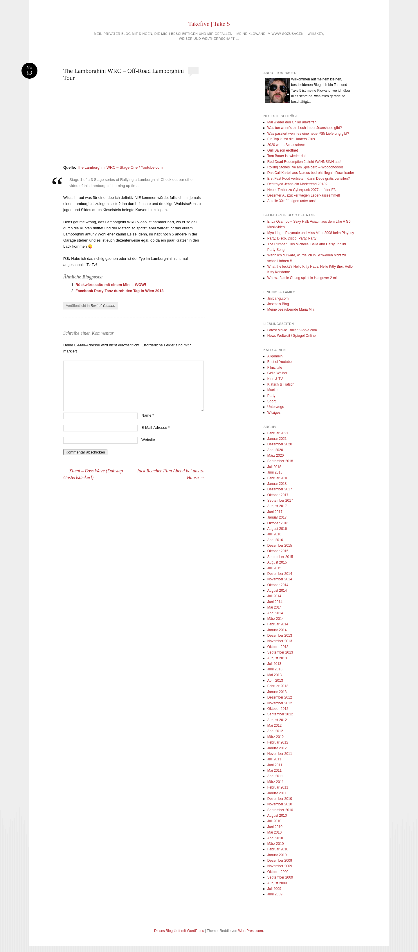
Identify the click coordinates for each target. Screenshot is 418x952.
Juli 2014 (274, 596)
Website (148, 440)
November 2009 (279, 866)
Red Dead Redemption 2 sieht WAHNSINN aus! (304, 162)
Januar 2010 (277, 855)
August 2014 (277, 591)
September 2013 (280, 652)
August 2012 (277, 720)
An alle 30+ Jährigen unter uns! (291, 201)
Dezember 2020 (279, 444)
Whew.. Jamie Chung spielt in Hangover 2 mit (302, 278)
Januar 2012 (277, 748)
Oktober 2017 (278, 495)
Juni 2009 (274, 894)
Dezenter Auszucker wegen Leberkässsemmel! (303, 195)
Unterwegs (275, 407)
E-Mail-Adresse (155, 427)
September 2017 (280, 501)
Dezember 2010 (279, 799)
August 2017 (277, 506)
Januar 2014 (277, 630)
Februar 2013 (277, 686)
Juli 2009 (274, 889)
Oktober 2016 (278, 523)
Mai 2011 (274, 771)
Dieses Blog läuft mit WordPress (179, 931)
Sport (271, 401)
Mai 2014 (274, 607)
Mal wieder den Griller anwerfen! (292, 122)
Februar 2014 (277, 624)
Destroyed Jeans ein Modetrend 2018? (297, 184)
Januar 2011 (277, 793)
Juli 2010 (274, 821)
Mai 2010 (274, 832)
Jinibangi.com (278, 298)
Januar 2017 (277, 517)
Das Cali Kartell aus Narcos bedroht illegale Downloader (310, 173)
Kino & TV (275, 379)
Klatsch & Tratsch (280, 384)
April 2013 (275, 681)
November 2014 (279, 579)
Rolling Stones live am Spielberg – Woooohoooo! (305, 167)
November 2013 (279, 641)
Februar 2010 (277, 849)
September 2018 (280, 461)
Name (147, 415)
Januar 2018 (277, 484)
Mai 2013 (274, 675)
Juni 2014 (274, 602)
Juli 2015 (274, 568)
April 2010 (275, 838)
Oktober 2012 (278, 709)
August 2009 (277, 883)
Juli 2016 (274, 534)
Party (271, 396)
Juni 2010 (274, 827)
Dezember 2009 (279, 861)
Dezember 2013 (279, 636)
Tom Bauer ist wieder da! (286, 156)
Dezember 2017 (279, 489)
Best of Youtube (103, 306)
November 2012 (279, 703)
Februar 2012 (277, 742)
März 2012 (275, 737)
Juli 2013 (274, 664)
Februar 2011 (277, 787)
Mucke (272, 390)
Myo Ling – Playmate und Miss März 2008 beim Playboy (310, 233)
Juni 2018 (274, 472)
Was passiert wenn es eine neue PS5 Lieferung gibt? (308, 134)
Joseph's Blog (278, 304)
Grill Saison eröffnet (282, 150)
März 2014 (275, 619)
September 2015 (280, 557)
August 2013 (277, 658)
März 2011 (275, 782)
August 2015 (277, 562)
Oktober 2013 (278, 647)
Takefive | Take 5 (209, 23)
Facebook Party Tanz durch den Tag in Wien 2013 (119, 291)
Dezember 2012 (279, 697)
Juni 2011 (274, 765)
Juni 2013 (274, 669)
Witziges (273, 413)
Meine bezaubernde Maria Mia (290, 309)
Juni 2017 (274, 512)
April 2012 (275, 731)
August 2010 (277, 816)
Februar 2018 (277, 478)
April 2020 (275, 450)
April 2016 (275, 540)
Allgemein (275, 356)
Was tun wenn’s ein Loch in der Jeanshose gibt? (304, 128)
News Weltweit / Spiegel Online (291, 336)
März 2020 (275, 455)
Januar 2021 (277, 439)
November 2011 (279, 754)
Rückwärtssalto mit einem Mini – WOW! (110, 284)
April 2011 (275, 776)
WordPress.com (250, 931)
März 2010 (275, 844)
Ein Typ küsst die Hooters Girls (291, 139)
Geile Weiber (277, 373)
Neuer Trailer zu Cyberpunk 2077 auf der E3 (301, 190)
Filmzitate (274, 368)
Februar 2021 (277, 433)
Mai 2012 (274, 726)
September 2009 (280, 877)
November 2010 (279, 804)
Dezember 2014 (279, 574)
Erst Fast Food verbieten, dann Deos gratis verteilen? (308, 179)
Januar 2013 (277, 692)
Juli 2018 (274, 467)
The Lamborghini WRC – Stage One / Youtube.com (120, 167)
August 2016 (277, 529)
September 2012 (280, 714)
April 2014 (275, 613)
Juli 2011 (274, 759)
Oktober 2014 (278, 585)
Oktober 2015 (278, 551)
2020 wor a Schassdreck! (287, 145)
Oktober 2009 (278, 872)
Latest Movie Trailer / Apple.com (292, 330)
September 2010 (280, 810)
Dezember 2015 (279, 546)
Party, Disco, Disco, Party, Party (291, 238)
